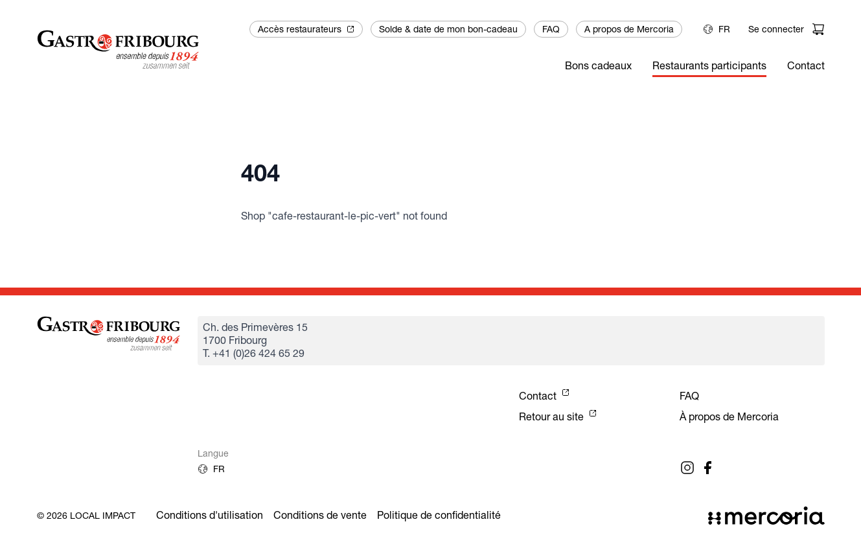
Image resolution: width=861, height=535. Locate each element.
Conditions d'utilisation (209, 515)
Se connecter (776, 29)
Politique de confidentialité (439, 515)
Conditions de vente (320, 515)
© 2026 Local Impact (86, 515)
